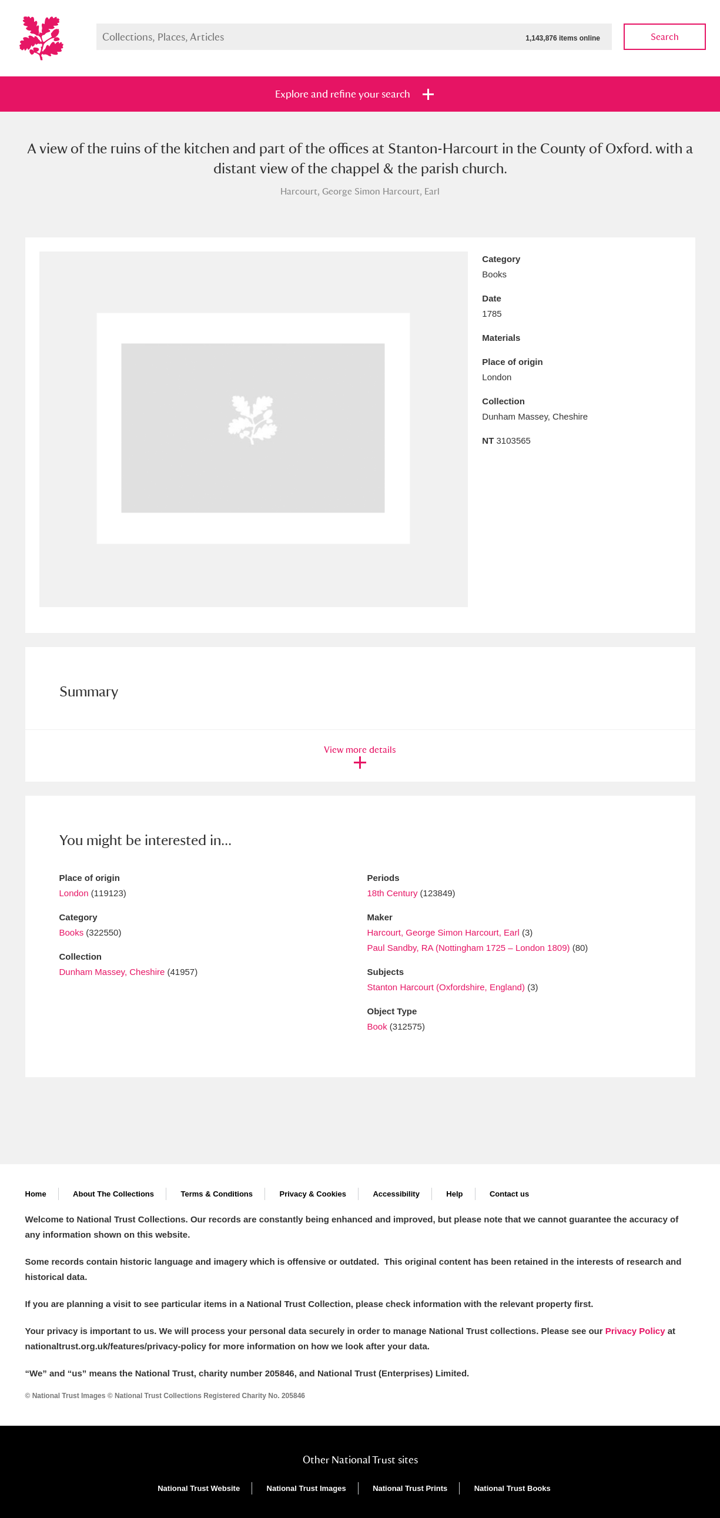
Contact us (509, 1193)
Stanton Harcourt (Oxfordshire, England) (446, 987)
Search (665, 36)
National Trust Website (199, 1488)
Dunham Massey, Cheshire (112, 972)
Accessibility (396, 1193)
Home (35, 1193)
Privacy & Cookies (312, 1193)
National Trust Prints (410, 1488)
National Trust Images (306, 1488)
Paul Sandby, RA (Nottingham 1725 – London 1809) (468, 948)
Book (377, 1026)
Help (454, 1193)
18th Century (392, 893)
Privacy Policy (635, 1331)
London (74, 893)
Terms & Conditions (216, 1193)
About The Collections (113, 1193)
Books (71, 932)
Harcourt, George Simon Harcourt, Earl (443, 932)
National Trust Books (512, 1488)
